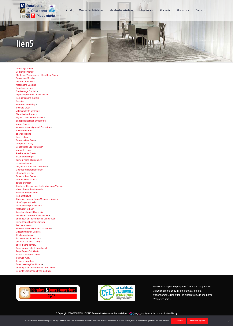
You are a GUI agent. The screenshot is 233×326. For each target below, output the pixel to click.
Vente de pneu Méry (25, 104)
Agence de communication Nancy (161, 313)
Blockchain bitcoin (24, 235)
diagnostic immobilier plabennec (31, 166)
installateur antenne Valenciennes (32, 215)
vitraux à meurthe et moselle (29, 189)
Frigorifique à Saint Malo (27, 251)
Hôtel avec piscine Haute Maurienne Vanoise (37, 199)
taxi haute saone (24, 225)
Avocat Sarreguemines (27, 192)
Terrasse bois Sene (25, 140)
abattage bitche (23, 133)
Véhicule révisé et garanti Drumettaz (33, 127)
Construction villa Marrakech (29, 147)
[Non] (229, 320)
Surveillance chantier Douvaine (30, 222)
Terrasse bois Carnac (26, 176)
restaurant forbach (25, 209)
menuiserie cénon (24, 163)
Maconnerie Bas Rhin (26, 85)
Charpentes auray (24, 143)
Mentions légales (197, 320)
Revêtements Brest (25, 153)
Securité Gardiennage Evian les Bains (34, 271)
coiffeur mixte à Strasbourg (29, 160)
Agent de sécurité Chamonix (29, 212)
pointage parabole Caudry (28, 241)
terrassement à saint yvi (27, 238)
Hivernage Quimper (25, 156)
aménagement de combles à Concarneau (35, 218)
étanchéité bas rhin (25, 173)
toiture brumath (23, 182)
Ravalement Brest (24, 130)
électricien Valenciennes (27, 75)
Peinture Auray (23, 258)
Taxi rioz (20, 101)
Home (203, 40)
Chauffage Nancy (24, 68)
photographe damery (26, 244)
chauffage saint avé (25, 202)
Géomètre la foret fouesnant (29, 169)
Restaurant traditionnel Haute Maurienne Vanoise (39, 186)
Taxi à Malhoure (23, 195)
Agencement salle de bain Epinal (31, 248)
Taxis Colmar (22, 137)
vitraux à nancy (23, 124)
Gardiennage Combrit (26, 91)
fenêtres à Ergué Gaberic (28, 254)
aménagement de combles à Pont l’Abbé (35, 267)
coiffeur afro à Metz (25, 81)
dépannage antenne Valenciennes (32, 94)
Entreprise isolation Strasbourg (31, 120)
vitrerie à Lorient (23, 150)
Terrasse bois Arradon (26, 179)
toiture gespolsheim (25, 261)
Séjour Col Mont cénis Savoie (29, 117)
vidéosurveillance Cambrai (28, 231)
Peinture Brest (23, 107)
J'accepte (178, 320)
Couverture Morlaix (25, 71)
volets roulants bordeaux (28, 111)
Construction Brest (25, 88)
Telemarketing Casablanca (29, 205)
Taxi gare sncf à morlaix (27, 98)
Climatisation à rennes (26, 114)
